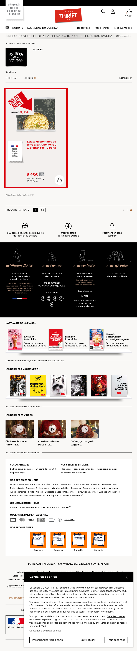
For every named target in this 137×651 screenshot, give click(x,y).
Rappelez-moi (84, 291)
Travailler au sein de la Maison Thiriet (117, 275)
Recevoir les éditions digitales (21, 361)
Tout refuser (87, 640)
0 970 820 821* (85, 276)
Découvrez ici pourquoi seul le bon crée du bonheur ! (20, 276)
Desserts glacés (53, 492)
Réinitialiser (125, 77)
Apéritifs (35, 484)
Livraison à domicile (107, 469)
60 (42, 210)
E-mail (84, 296)
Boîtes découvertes (35, 495)
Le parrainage (17, 472)
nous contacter (85, 266)
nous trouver (52, 266)
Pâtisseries (69, 492)
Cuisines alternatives (109, 492)
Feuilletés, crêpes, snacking (75, 484)
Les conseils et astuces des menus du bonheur (46, 507)
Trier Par (11, 78)
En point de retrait (44, 469)
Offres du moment (19, 484)
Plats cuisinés (17, 488)
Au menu (14, 507)
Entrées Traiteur (50, 484)
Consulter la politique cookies (45, 630)
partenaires (107, 587)
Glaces (39, 492)
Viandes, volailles (60, 488)
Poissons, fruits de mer (38, 488)
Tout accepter (116, 640)
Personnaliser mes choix (48, 640)
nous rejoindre (117, 266)
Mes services (83, 27)
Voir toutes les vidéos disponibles (22, 453)
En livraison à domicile (21, 469)
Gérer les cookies (116, 616)
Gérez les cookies (21, 576)
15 (35, 210)
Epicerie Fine (16, 495)
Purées (31, 43)
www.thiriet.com (85, 587)
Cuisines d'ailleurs (109, 484)
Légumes (20, 43)
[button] (113, 12)
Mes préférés (102, 27)
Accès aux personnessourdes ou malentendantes (84, 303)
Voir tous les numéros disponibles (23, 407)
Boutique (51, 495)
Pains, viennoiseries (87, 492)
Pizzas (94, 484)
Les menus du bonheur (43, 27)
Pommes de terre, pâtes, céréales (100, 488)
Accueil (9, 43)
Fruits (31, 492)
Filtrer (30, 78)
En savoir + (70, 520)
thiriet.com (21, 572)
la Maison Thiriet (19, 266)
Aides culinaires (18, 492)
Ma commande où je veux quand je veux (52, 284)
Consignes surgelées (84, 469)
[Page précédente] (123, 210)
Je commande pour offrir (74, 472)
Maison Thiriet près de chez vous (52, 275)
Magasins (66, 469)
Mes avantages (123, 27)
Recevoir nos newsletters (51, 361)
